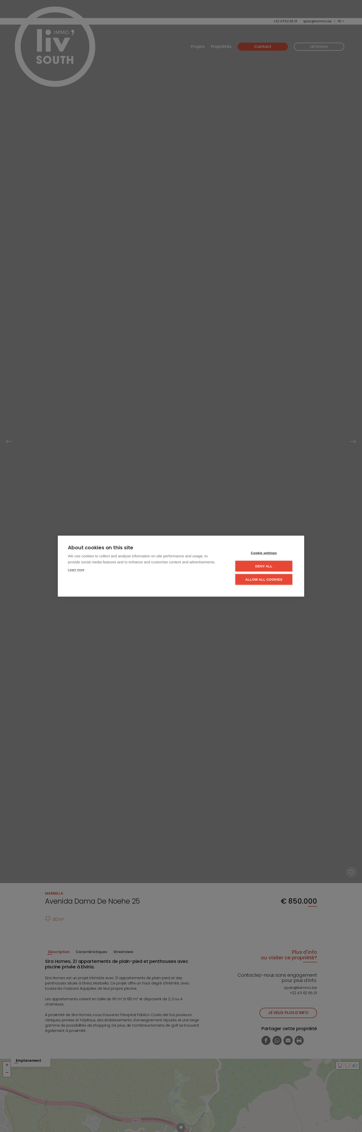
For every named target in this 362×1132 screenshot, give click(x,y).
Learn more (76, 569)
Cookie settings (264, 553)
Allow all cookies (263, 579)
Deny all (263, 566)
